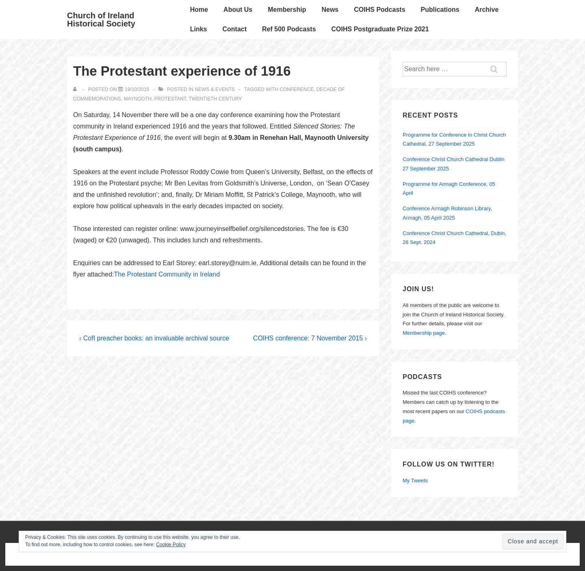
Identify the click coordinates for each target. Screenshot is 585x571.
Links (198, 29)
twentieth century (215, 99)
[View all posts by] (76, 89)
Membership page (424, 333)
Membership (287, 9)
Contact (234, 29)
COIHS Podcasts (379, 9)
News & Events (215, 89)
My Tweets (415, 480)
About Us (237, 9)
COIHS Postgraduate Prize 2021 (380, 29)
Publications (440, 9)
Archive (487, 9)
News (329, 9)
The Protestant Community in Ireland (167, 274)
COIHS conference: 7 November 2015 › (310, 338)
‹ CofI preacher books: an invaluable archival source (154, 338)
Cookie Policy (171, 544)
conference (297, 89)
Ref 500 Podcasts (289, 29)
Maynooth (137, 99)
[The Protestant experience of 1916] (137, 89)
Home (199, 9)
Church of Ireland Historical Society (101, 19)
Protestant (170, 99)
